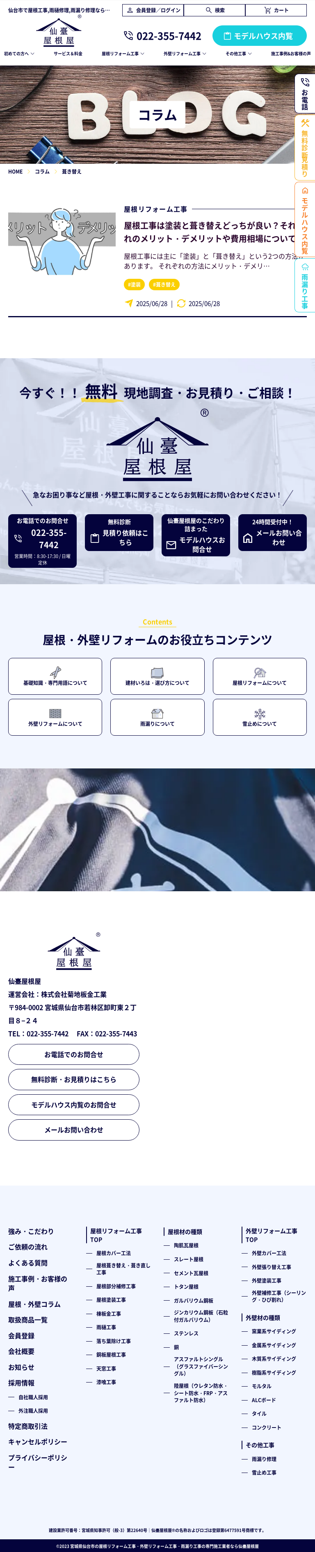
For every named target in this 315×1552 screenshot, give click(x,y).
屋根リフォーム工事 (156, 209)
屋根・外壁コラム (34, 1304)
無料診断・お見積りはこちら (73, 1079)
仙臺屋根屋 (248, 1546)
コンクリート (266, 1427)
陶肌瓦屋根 (186, 1245)
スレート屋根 (188, 1259)
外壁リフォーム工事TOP (271, 1235)
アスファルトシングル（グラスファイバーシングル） (201, 1366)
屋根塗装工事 (111, 1299)
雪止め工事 (264, 1472)
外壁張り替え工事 (271, 1266)
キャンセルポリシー (37, 1441)
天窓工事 (106, 1368)
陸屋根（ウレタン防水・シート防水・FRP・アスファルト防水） (201, 1392)
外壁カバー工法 (269, 1252)
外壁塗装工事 (266, 1280)
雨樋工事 (106, 1327)
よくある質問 (28, 1262)
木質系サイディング (274, 1358)
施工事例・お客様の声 (37, 1283)
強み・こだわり (31, 1231)
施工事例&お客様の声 (291, 53)
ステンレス (186, 1333)
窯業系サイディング (274, 1331)
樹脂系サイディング (274, 1372)
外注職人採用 (33, 1410)
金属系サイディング (274, 1345)
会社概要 (21, 1351)
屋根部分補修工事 (116, 1286)
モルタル (262, 1386)
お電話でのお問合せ (73, 1054)
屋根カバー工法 (113, 1252)
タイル (259, 1413)
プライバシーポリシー (37, 1462)
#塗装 (134, 284)
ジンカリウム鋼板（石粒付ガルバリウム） (201, 1316)
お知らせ (21, 1367)
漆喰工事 (106, 1381)
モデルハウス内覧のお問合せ (73, 1104)
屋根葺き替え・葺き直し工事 (123, 1269)
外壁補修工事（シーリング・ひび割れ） (279, 1296)
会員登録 (21, 1335)
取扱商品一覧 (28, 1319)
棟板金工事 (108, 1313)
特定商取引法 (28, 1426)
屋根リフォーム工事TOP (116, 1235)
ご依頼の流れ (28, 1247)
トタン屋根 (186, 1286)
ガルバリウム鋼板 (193, 1300)
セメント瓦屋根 (191, 1273)
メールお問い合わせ (73, 1129)
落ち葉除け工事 (113, 1340)
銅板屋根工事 (111, 1354)
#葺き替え (164, 284)
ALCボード (264, 1399)
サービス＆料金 (68, 53)
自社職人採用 (33, 1397)
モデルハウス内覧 (263, 35)
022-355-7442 (169, 35)
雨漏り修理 (264, 1458)
